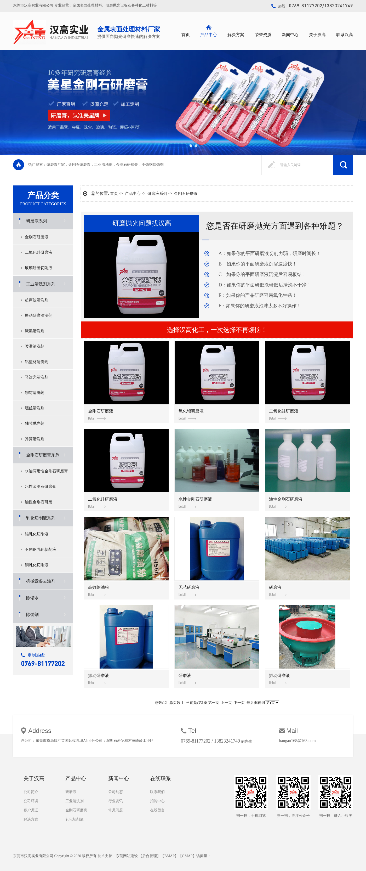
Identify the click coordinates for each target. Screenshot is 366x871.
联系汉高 (344, 34)
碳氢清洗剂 (34, 331)
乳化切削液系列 (40, 518)
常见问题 (115, 810)
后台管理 (149, 856)
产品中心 (208, 34)
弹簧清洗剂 (34, 439)
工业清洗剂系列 (40, 284)
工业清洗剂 (103, 165)
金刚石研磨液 (79, 165)
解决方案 (235, 34)
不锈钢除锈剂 (153, 165)
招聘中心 (157, 801)
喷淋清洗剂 (34, 346)
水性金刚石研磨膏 (40, 486)
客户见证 (31, 810)
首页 (185, 34)
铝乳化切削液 (36, 534)
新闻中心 (290, 34)
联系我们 (157, 792)
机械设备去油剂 (40, 581)
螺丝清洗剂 (34, 408)
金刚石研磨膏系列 (43, 455)
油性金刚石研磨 (38, 502)
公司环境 (31, 801)
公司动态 (115, 792)
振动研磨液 (98, 678)
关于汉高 (317, 34)
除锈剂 (32, 614)
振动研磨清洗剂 (38, 315)
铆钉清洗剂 (34, 393)
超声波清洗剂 (36, 300)
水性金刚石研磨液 (195, 502)
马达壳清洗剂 (36, 377)
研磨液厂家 (56, 165)
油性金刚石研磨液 (285, 502)
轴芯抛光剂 (34, 423)
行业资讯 (115, 801)
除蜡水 (32, 598)
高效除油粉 (98, 590)
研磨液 (278, 590)
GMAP (187, 856)
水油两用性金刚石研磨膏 (46, 471)
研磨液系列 (36, 221)
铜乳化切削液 (36, 565)
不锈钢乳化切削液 (40, 549)
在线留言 (157, 810)
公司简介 (31, 792)
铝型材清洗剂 (36, 362)
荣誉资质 (263, 34)
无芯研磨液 (189, 590)
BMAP (169, 856)
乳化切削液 (74, 819)
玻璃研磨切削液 (38, 268)
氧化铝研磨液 (191, 414)
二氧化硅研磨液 (38, 252)
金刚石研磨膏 (127, 165)
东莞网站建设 (127, 856)
